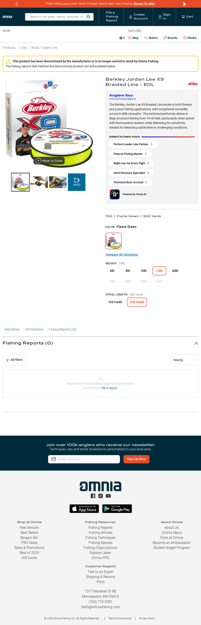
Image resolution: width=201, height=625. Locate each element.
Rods (33, 38)
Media (189, 37)
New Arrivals (29, 527)
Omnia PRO (100, 558)
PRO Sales (29, 543)
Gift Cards (29, 558)
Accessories (86, 38)
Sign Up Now (138, 459)
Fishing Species (100, 543)
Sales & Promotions (29, 548)
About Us (172, 527)
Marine (107, 38)
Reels (48, 38)
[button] (100, 343)
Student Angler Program (171, 548)
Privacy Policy (147, 618)
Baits (6, 38)
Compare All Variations (122, 254)
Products (9, 48)
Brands (170, 38)
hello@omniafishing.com (100, 607)
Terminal (65, 38)
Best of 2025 (29, 553)
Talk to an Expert (100, 572)
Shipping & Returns (100, 577)
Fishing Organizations (100, 548)
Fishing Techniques (100, 538)
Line (20, 38)
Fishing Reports (100, 527)
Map (133, 38)
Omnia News (172, 533)
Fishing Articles (100, 533)
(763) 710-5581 (101, 602)
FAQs (101, 582)
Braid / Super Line (44, 48)
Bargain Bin (29, 538)
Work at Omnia (171, 538)
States (151, 38)
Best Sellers (29, 533)
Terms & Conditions (120, 618)
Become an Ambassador (172, 543)
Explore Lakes (100, 553)
